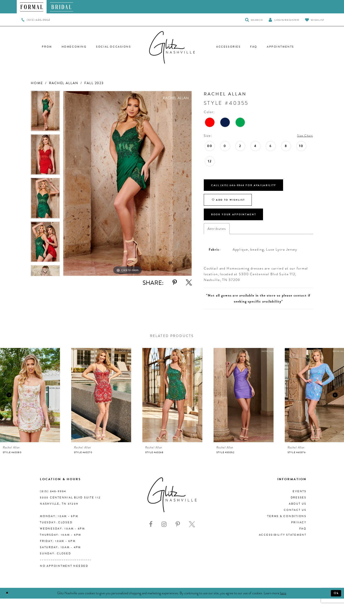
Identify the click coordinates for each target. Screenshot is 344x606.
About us (297, 511)
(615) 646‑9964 (53, 499)
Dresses (298, 505)
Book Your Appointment (239, 221)
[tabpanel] (45, 112)
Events (299, 499)
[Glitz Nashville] (172, 47)
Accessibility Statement (282, 542)
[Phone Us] (36, 20)
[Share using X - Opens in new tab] (189, 282)
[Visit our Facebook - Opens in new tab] (150, 531)
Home (37, 83)
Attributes (217, 236)
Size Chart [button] (303, 135)
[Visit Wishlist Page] (314, 19)
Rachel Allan (63, 83)
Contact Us (295, 517)
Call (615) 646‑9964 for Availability (251, 187)
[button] (284, 19)
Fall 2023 (94, 83)
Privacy (298, 530)
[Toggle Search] (254, 19)
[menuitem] (32, 6)
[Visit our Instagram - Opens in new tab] (164, 531)
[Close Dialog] (8, 600)
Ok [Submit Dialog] (335, 600)
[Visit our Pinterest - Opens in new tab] (178, 531)
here (283, 600)
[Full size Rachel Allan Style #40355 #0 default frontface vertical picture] (127, 183)
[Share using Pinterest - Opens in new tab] (174, 282)
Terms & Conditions (286, 524)
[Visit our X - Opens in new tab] (192, 531)
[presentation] (30, 402)
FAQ (302, 536)
